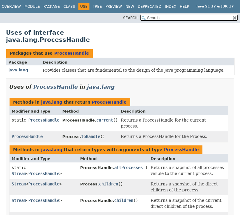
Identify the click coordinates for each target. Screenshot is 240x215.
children (108, 184)
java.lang (18, 70)
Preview (114, 6)
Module (32, 6)
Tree (97, 6)
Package (52, 6)
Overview (11, 6)
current (104, 120)
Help (184, 6)
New (130, 6)
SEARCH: (131, 18)
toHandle (90, 136)
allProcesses (128, 167)
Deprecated (149, 6)
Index (170, 6)
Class (69, 6)
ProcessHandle (71, 53)
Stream (19, 173)
